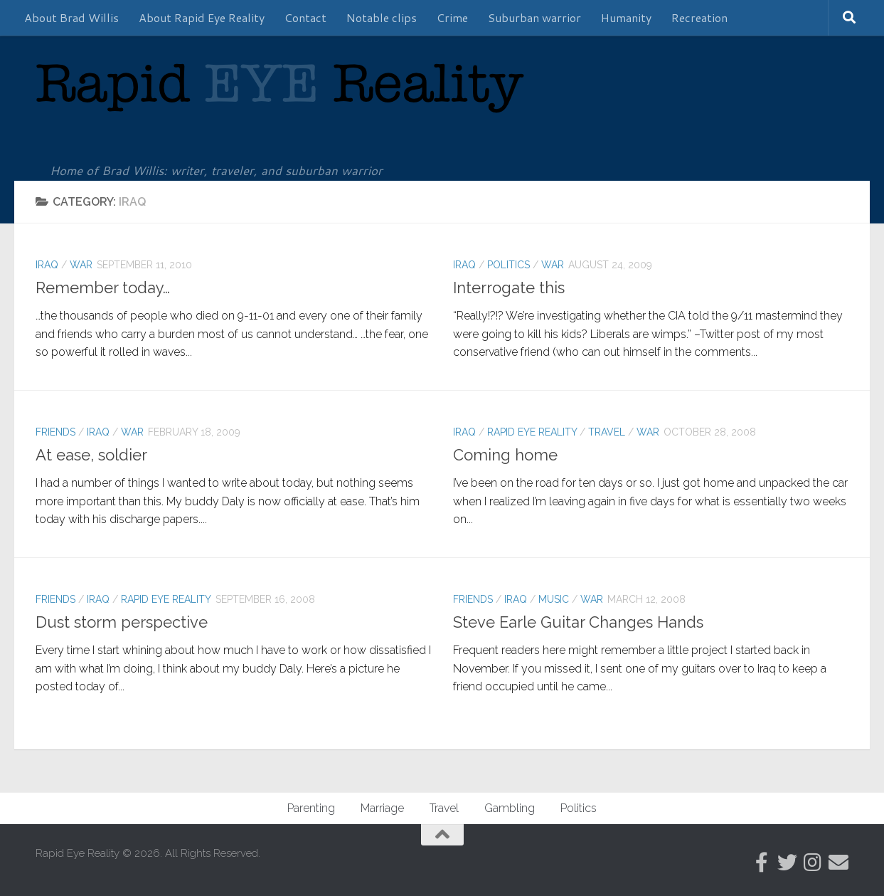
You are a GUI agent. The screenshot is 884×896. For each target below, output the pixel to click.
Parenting (311, 808)
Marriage (382, 808)
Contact (305, 17)
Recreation (699, 17)
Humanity (626, 17)
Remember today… (103, 287)
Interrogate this (509, 287)
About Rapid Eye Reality (202, 17)
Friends (55, 432)
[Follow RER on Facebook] (762, 863)
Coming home (505, 455)
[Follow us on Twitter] (787, 863)
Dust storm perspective (122, 622)
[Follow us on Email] (838, 863)
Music (553, 599)
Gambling (509, 808)
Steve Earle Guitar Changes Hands (578, 622)
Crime (452, 17)
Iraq (47, 264)
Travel (606, 432)
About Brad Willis (71, 17)
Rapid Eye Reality (532, 432)
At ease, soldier (91, 455)
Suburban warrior (534, 17)
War (81, 264)
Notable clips (381, 17)
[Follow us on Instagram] (813, 863)
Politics (508, 264)
